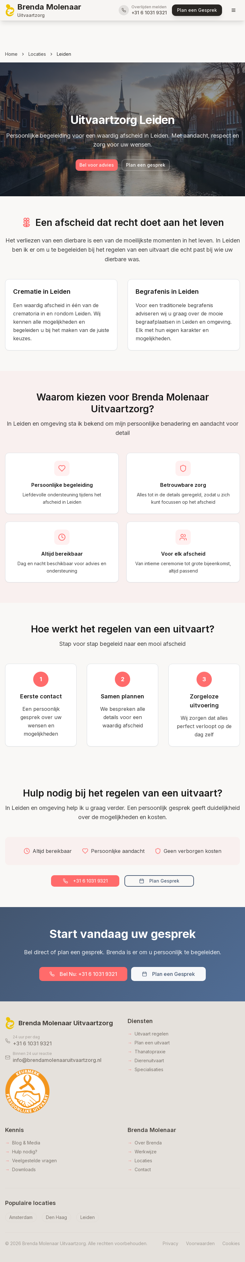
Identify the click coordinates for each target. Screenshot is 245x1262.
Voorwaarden (200, 1243)
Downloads (20, 1169)
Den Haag (56, 1217)
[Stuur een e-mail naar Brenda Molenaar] (61, 1057)
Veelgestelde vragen (31, 1160)
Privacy (170, 1243)
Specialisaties (145, 1069)
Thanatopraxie (147, 1052)
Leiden (87, 1217)
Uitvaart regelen (148, 1034)
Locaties (37, 54)
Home (11, 54)
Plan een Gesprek (168, 974)
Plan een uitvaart (149, 1043)
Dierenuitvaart (146, 1060)
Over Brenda (145, 1143)
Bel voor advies (96, 165)
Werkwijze (142, 1152)
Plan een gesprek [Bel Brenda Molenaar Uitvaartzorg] (145, 165)
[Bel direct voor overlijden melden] (143, 10)
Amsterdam (21, 1217)
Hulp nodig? (21, 1152)
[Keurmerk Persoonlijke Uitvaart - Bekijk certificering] (27, 1091)
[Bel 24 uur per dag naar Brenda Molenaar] (61, 1041)
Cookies (231, 1243)
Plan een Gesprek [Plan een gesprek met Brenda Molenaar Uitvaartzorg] (197, 10)
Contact (139, 1169)
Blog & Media (22, 1143)
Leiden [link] (64, 54)
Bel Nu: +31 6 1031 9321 (83, 974)
